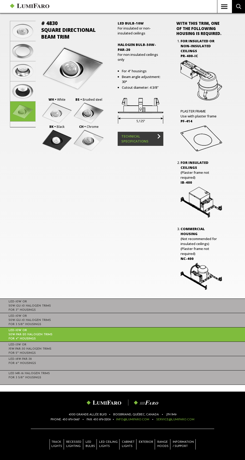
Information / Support (183, 444)
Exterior (146, 444)
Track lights (56, 444)
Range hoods (163, 444)
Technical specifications (134, 139)
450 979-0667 (71, 419)
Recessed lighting (73, 444)
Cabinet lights (128, 444)
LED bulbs (90, 444)
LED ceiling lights (108, 444)
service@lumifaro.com (175, 419)
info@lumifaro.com (132, 419)
